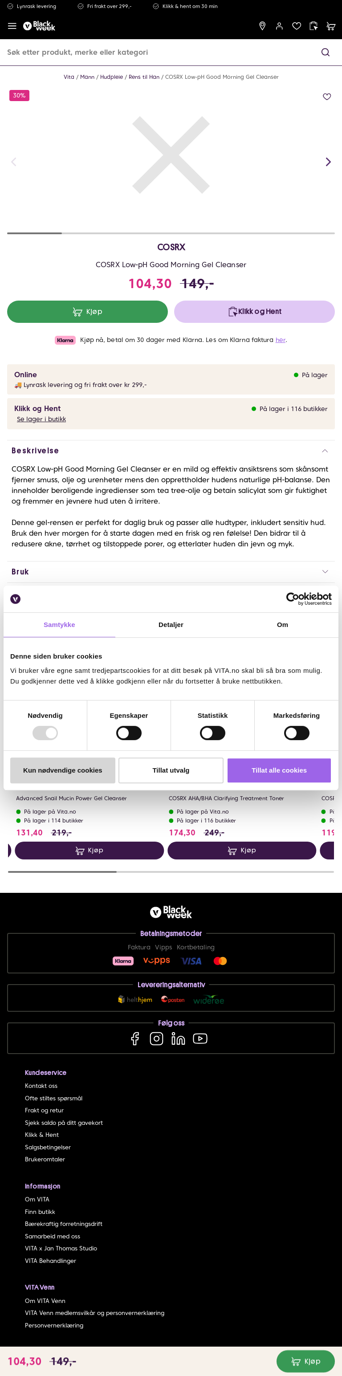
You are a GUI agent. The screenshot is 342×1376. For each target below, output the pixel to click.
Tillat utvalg (170, 770)
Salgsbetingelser (48, 1147)
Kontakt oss (41, 1086)
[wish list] (296, 26)
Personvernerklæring (54, 1325)
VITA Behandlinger (50, 1261)
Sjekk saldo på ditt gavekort (64, 1123)
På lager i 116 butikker (294, 408)
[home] (39, 26)
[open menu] (12, 26)
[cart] (331, 26)
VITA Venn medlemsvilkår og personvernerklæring (94, 1313)
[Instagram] (156, 1038)
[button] (325, 52)
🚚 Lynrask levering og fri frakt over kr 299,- (80, 384)
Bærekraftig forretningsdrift (63, 1224)
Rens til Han (144, 76)
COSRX (171, 247)
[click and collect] (313, 26)
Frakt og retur (44, 1110)
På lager (315, 375)
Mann (87, 76)
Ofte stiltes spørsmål (53, 1098)
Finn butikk (40, 1212)
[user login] (279, 26)
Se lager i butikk (41, 419)
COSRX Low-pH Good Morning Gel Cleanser (222, 76)
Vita (69, 76)
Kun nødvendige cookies (62, 770)
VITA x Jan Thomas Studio (61, 1248)
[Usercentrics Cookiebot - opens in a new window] (293, 599)
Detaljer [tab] (171, 624)
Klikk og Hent (37, 408)
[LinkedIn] (178, 1038)
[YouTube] (200, 1038)
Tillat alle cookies (279, 770)
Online (25, 374)
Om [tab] (282, 624)
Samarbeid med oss (52, 1236)
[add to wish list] (327, 97)
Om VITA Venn (45, 1301)
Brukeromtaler (45, 1159)
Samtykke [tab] (59, 624)
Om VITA (37, 1199)
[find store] (262, 26)
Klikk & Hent (42, 1135)
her (280, 339)
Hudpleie (111, 76)
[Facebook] (134, 1038)
